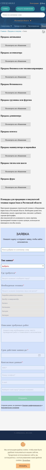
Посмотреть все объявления (15, 45)
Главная (3, 31)
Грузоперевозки (33, 26)
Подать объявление (25, 9)
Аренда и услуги (20, 26)
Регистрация (34, 3)
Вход (43, 3)
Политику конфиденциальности (31, 405)
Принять (23, 466)
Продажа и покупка (14, 31)
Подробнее (26, 460)
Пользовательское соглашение (10, 407)
